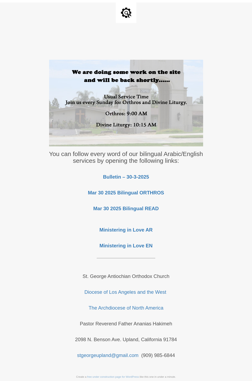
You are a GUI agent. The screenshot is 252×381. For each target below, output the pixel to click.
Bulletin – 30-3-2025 (126, 177)
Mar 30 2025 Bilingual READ (126, 208)
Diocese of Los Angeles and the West (126, 292)
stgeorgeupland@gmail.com (107, 355)
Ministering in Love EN (126, 245)
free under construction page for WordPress (113, 376)
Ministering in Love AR (126, 230)
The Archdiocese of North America (126, 308)
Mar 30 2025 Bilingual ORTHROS (126, 192)
